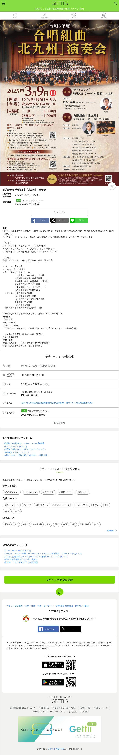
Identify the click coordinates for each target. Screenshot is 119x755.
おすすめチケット (30, 492)
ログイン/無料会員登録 (59, 579)
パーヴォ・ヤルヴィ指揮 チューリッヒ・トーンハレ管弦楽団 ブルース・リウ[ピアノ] (43, 553)
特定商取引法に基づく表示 (64, 708)
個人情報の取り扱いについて (22, 708)
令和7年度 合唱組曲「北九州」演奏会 (20, 559)
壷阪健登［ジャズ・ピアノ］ (17, 452)
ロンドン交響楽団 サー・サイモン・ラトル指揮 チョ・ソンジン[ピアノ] (35, 556)
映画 (107, 505)
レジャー (96, 505)
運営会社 (85, 711)
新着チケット (82, 492)
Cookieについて (39, 711)
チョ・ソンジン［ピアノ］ (16, 446)
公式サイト (59, 212)
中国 (65, 524)
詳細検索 (110, 531)
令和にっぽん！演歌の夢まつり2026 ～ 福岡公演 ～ (27, 455)
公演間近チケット (65, 492)
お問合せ (73, 711)
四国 (73, 524)
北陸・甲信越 (36, 524)
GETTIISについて (57, 711)
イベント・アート (81, 505)
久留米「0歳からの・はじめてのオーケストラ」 (25, 449)
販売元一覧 (85, 708)
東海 (48, 524)
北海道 (7, 524)
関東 (24, 524)
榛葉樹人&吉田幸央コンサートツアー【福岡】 (24, 443)
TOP (59, 593)
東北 (16, 524)
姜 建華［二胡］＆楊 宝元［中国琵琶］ (21, 562)
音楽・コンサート (11, 505)
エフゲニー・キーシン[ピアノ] (17, 551)
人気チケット (48, 492)
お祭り (7, 511)
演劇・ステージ (41, 505)
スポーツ (27, 505)
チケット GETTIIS (56, 749)
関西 (57, 524)
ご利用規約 (44, 708)
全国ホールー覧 (101, 708)
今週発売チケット (11, 492)
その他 (17, 511)
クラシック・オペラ (61, 505)
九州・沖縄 (84, 524)
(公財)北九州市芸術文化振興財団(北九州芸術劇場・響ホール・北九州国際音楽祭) (56, 403)
